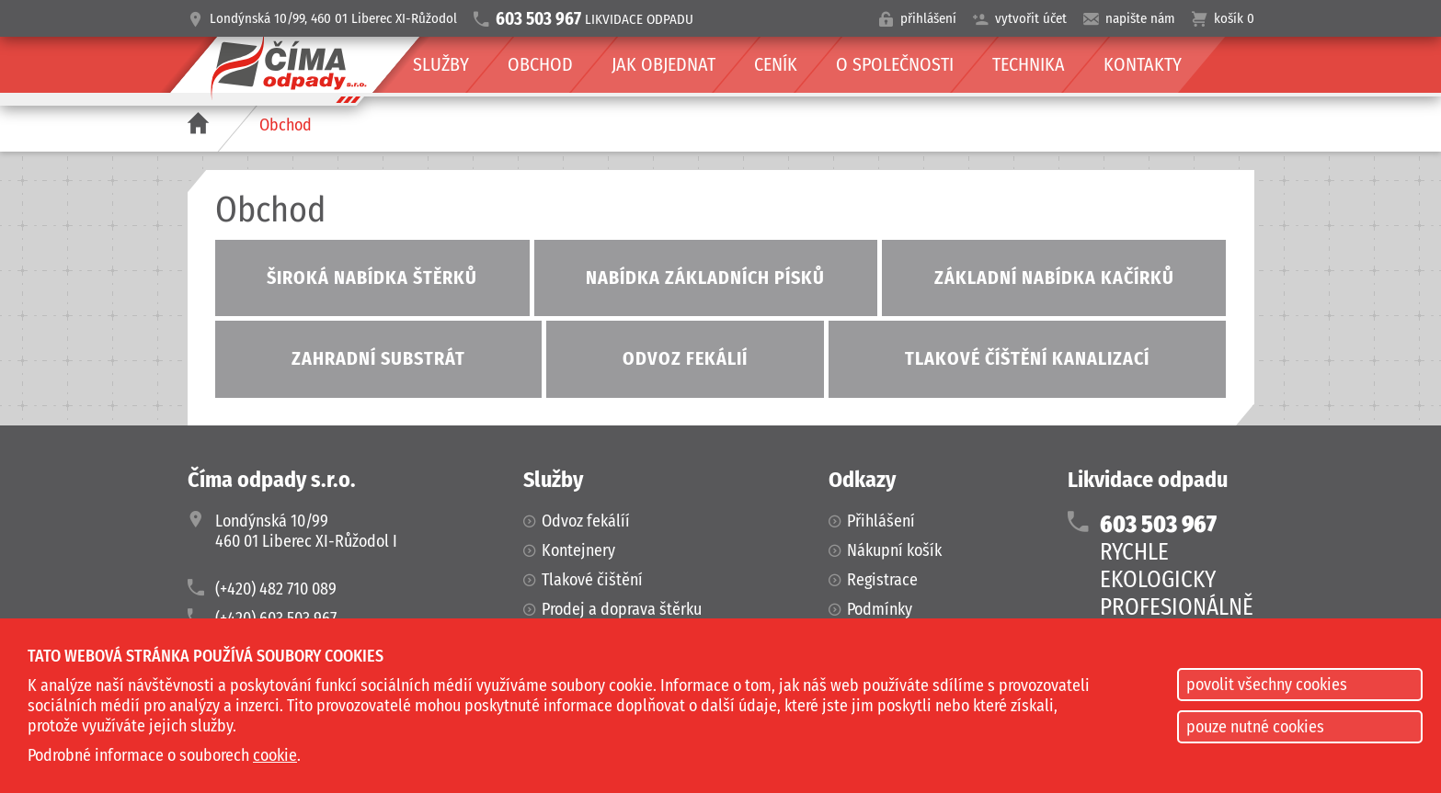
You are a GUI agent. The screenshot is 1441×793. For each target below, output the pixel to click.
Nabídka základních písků (705, 277)
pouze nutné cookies (1255, 727)
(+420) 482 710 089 (276, 589)
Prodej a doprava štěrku (622, 609)
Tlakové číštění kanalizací (1027, 358)
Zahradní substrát (378, 358)
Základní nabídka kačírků (1054, 277)
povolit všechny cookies (1266, 684)
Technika (1028, 64)
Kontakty (1143, 64)
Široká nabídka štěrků (372, 277)
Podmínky (879, 609)
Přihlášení (881, 521)
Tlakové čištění (592, 580)
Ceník (775, 64)
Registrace (882, 580)
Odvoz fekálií (685, 358)
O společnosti (895, 64)
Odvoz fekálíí (586, 521)
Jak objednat (663, 64)
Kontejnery (578, 550)
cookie (275, 755)
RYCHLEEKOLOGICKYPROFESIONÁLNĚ (1176, 566)
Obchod (285, 125)
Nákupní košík (894, 550)
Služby (441, 64)
